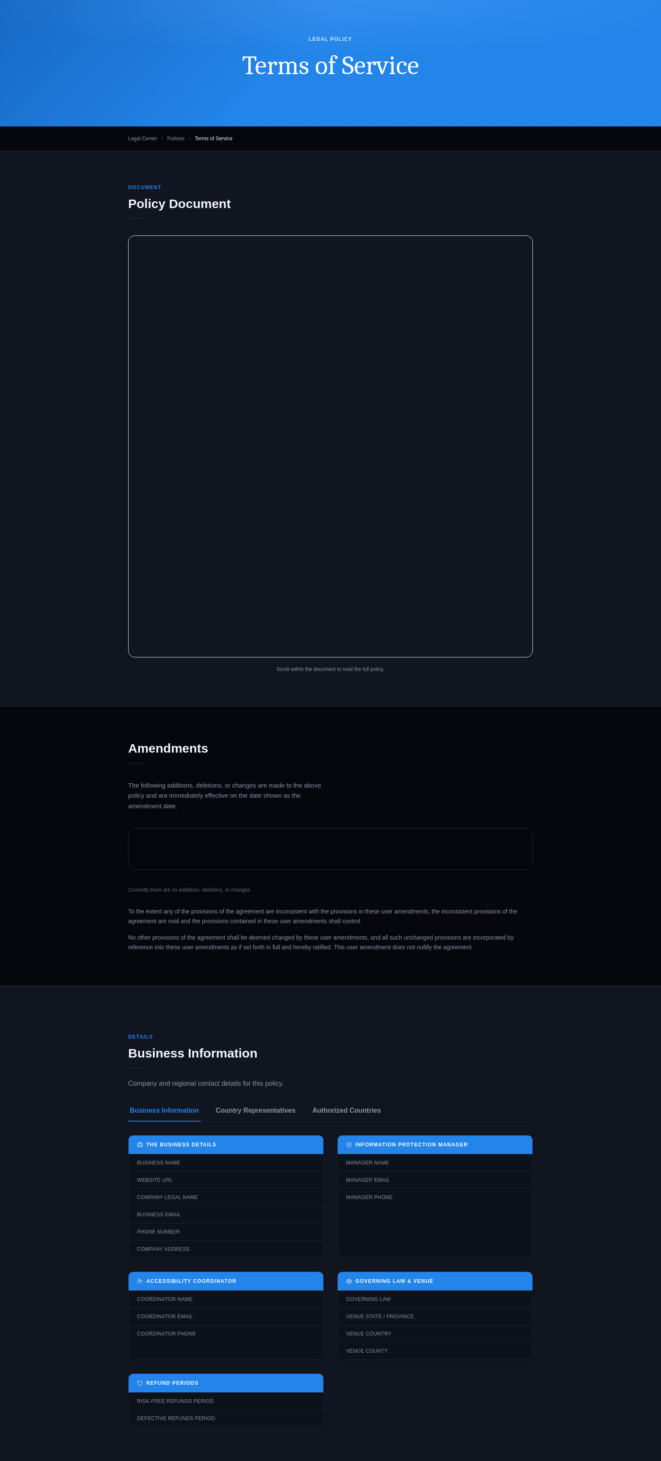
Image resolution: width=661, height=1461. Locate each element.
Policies (176, 139)
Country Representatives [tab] (256, 1110)
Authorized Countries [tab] (346, 1110)
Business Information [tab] (164, 1110)
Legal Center (142, 139)
